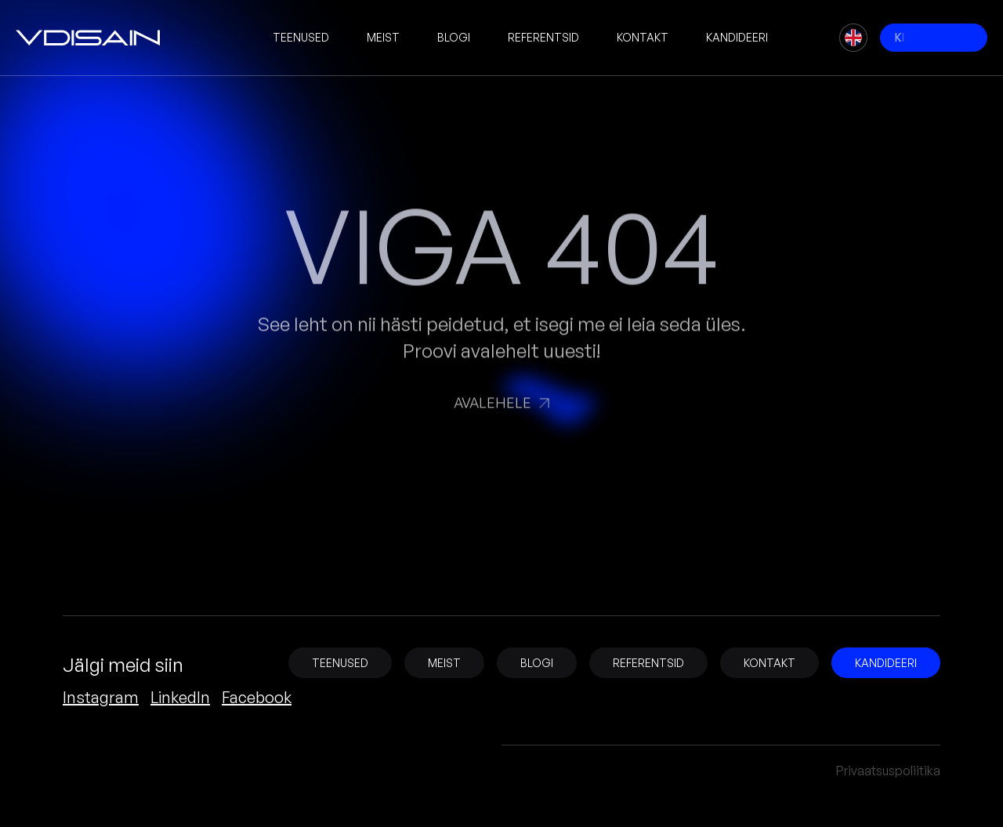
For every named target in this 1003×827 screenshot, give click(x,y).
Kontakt (642, 37)
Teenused (301, 37)
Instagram (101, 697)
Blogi (453, 37)
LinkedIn (180, 697)
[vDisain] (88, 37)
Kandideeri (737, 37)
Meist (383, 37)
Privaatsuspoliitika (888, 770)
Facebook (256, 697)
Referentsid (543, 37)
